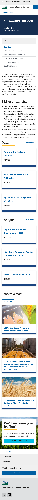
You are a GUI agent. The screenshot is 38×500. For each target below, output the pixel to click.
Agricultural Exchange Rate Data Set (17, 199)
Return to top (6, 451)
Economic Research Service (19, 7)
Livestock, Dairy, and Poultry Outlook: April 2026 (18, 254)
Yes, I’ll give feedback (19, 441)
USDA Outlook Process (12, 62)
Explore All (30, 142)
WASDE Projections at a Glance (14, 55)
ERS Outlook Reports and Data (14, 51)
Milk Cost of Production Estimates (16, 176)
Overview (7, 47)
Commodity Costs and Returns (15, 154)
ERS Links (7, 457)
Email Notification (10, 66)
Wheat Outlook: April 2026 (17, 274)
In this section (8, 41)
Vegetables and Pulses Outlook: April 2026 (15, 231)
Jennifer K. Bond (13, 30)
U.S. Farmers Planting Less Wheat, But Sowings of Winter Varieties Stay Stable (19, 403)
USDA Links (8, 462)
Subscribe (18, 473)
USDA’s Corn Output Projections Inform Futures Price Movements (16, 329)
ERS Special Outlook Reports (14, 58)
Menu (35, 7)
